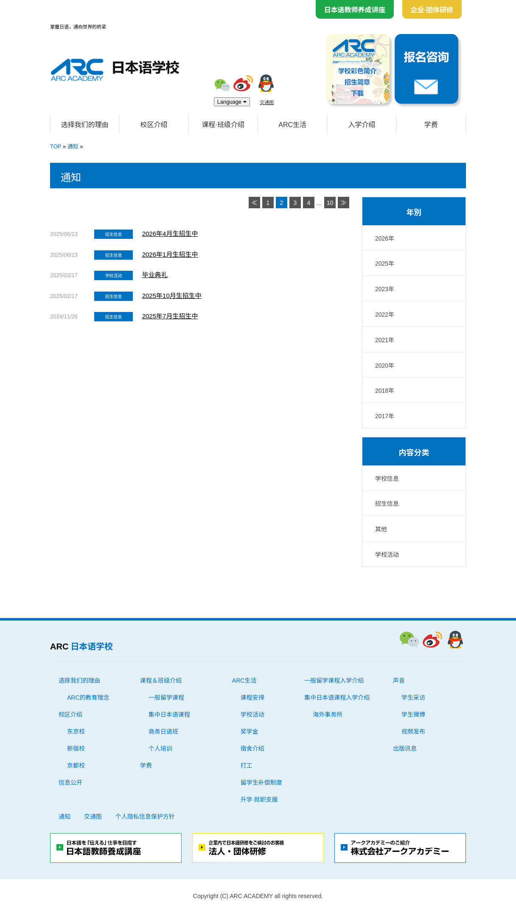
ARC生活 (292, 124)
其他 (381, 529)
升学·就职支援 (259, 799)
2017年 (384, 416)
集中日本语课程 (169, 714)
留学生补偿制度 (261, 782)
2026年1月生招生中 (170, 254)
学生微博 (413, 714)
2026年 (384, 238)
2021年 (384, 340)
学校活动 (387, 555)
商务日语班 (163, 731)
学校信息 (387, 479)
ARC (81, 646)
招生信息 (387, 504)
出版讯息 (405, 748)
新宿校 (76, 748)
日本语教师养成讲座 (354, 9)
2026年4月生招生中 (170, 233)
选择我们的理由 (85, 124)
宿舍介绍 (252, 748)
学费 (431, 124)
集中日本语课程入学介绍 (337, 697)
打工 (246, 765)
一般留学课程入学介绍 (334, 680)
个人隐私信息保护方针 (145, 816)
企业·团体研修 (432, 9)
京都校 (76, 765)
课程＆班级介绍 (161, 680)
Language (232, 102)
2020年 (384, 366)
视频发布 (413, 731)
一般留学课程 (166, 697)
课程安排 (252, 697)
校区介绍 (153, 124)
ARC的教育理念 (88, 697)
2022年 (384, 315)
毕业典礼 (155, 275)
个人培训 (160, 748)
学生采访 (413, 697)
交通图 (267, 102)
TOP (55, 146)
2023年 (384, 289)
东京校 (76, 731)
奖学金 (249, 731)
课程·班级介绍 (223, 124)
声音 (399, 680)
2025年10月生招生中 (172, 295)
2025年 (384, 264)
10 (330, 203)
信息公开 (70, 782)
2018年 (384, 391)
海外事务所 (327, 714)
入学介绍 (361, 124)
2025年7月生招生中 (170, 316)
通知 (73, 146)
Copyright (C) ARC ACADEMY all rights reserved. (258, 896)
